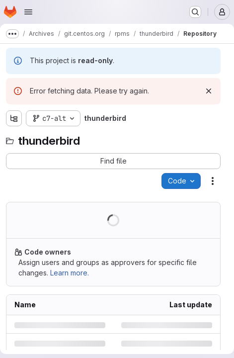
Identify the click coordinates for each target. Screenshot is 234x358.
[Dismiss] (209, 91)
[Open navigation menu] (28, 12)
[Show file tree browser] (14, 118)
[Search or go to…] (195, 12)
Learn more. (69, 272)
